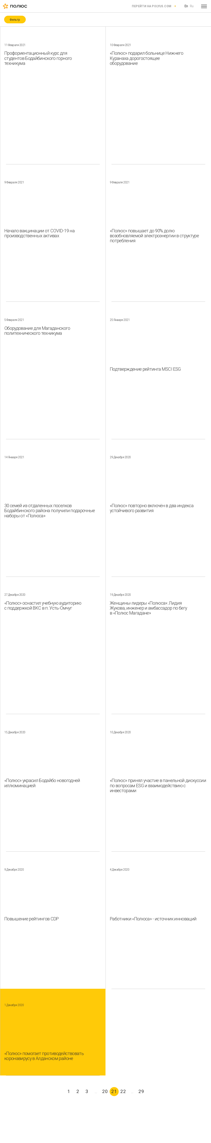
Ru (191, 6)
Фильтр (15, 19)
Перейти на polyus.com (151, 6)
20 (105, 1091)
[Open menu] (204, 6)
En (186, 6)
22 (123, 1091)
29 (141, 1091)
